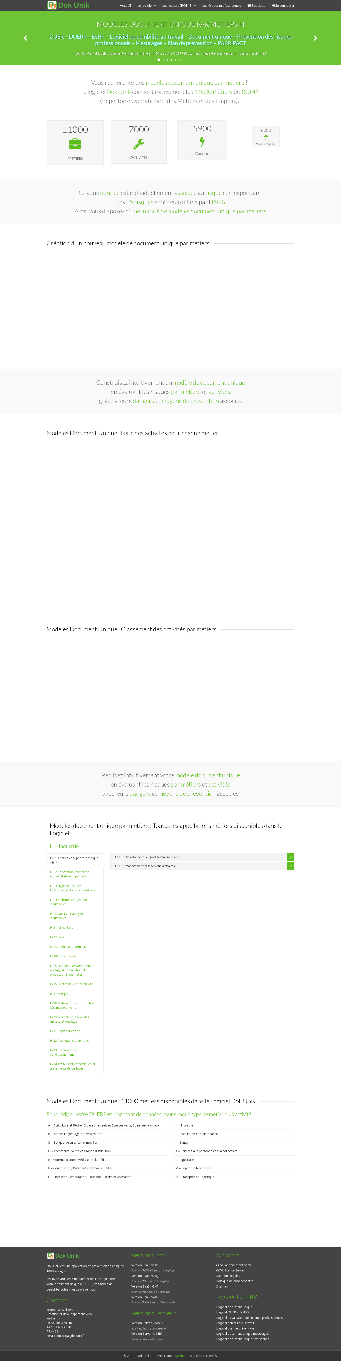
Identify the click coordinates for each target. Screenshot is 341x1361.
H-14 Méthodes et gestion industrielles (68, 902)
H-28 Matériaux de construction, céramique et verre (72, 1005)
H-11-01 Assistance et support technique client (146, 857)
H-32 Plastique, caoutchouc (69, 1040)
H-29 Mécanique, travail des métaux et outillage (69, 1019)
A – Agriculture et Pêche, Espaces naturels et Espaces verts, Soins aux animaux (103, 1125)
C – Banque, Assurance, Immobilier (72, 1142)
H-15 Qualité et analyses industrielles (67, 916)
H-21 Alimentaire (62, 927)
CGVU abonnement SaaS (233, 1265)
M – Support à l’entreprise (193, 1168)
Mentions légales (228, 1276)
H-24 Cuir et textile (63, 956)
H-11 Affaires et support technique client (74, 860)
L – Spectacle (184, 1160)
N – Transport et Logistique (194, 1177)
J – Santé (181, 1142)
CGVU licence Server (230, 1270)
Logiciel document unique (234, 1307)
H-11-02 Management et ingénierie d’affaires (144, 866)
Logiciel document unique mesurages (242, 1333)
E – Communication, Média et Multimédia (77, 1160)
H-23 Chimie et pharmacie (68, 947)
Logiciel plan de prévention (235, 1328)
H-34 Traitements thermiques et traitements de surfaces (72, 1066)
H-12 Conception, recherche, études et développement (70, 874)
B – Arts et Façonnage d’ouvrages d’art (75, 1134)
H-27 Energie (59, 994)
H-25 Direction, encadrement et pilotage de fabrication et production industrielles (72, 970)
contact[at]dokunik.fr (70, 1336)
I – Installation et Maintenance (196, 1134)
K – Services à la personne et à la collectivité (206, 1151)
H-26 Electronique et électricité (71, 984)
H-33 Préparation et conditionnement (64, 1052)
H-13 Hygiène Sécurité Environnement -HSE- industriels (72, 888)
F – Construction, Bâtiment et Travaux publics (80, 1168)
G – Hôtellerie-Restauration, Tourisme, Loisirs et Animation (89, 1177)
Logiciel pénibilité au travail (235, 1323)
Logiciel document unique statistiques (242, 1339)
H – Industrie (184, 1125)
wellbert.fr (53, 1318)
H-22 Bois (57, 937)
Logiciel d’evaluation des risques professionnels (249, 1318)
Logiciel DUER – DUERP (233, 1312)
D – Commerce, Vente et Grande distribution (79, 1151)
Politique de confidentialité (234, 1281)
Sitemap (222, 1286)
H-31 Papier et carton (65, 1031)
